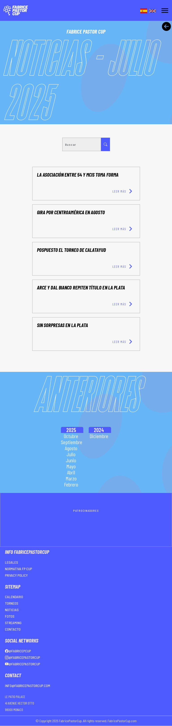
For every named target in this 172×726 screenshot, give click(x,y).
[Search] (81, 144)
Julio (71, 454)
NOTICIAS (12, 610)
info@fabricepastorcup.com (27, 685)
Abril (71, 472)
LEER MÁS (123, 191)
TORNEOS (11, 603)
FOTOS (9, 616)
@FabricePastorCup (22, 657)
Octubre (71, 436)
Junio (71, 460)
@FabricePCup (18, 651)
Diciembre (99, 436)
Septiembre (71, 442)
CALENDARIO (14, 597)
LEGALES (11, 562)
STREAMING (13, 623)
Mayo (71, 466)
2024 (99, 430)
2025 (71, 430)
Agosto (71, 448)
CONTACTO (13, 629)
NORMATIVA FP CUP (18, 569)
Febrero (71, 484)
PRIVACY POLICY (16, 575)
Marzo (71, 478)
